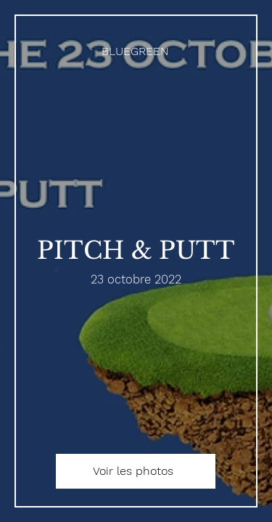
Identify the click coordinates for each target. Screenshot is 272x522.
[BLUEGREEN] (136, 51)
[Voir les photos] (135, 471)
